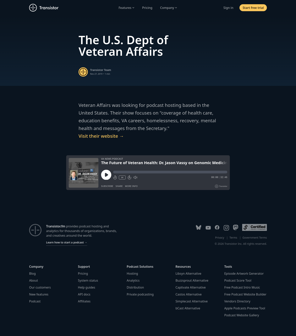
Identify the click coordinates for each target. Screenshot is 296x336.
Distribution (135, 287)
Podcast (35, 301)
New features (38, 294)
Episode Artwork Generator (244, 273)
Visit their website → (101, 136)
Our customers (40, 287)
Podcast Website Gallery (241, 315)
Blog (32, 273)
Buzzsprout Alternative (191, 280)
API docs (84, 294)
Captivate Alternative (190, 287)
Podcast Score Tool (237, 280)
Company (168, 8)
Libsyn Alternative (188, 273)
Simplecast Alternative (191, 301)
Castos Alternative (188, 294)
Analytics (133, 280)
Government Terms (255, 237)
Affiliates (84, 301)
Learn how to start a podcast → (66, 242)
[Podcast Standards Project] (254, 227)
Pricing (147, 8)
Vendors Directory (237, 301)
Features (126, 8)
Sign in (228, 8)
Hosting (132, 273)
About (33, 280)
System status (88, 280)
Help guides (86, 287)
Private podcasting (140, 294)
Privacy (219, 237)
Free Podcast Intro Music (242, 287)
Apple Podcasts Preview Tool (244, 308)
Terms (233, 237)
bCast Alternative (187, 308)
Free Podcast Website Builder (245, 294)
